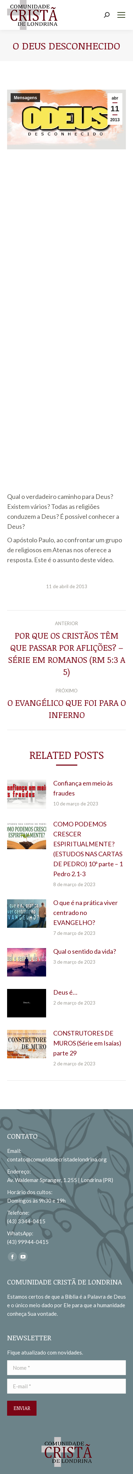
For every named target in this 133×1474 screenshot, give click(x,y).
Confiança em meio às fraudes (83, 788)
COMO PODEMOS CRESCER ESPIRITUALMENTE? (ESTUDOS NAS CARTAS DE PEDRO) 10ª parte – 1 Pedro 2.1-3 (88, 849)
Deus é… (65, 992)
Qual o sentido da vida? (84, 951)
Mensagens (25, 97)
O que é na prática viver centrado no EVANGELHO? (85, 912)
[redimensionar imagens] (26, 794)
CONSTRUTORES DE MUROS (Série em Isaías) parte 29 (87, 1043)
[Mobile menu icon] (121, 15)
